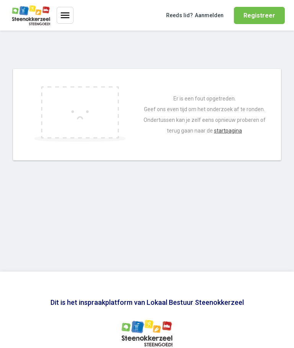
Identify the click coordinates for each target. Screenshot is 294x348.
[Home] (31, 15)
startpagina (228, 131)
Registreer (259, 15)
